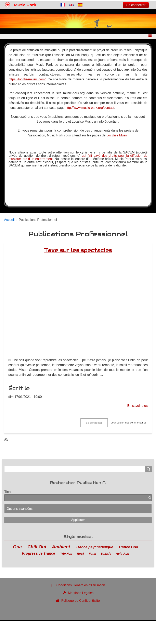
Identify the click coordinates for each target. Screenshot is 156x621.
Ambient (61, 547)
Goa (17, 547)
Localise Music (117, 136)
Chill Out (36, 547)
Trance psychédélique (94, 548)
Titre (7, 493)
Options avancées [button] (19, 509)
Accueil (9, 221)
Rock (80, 554)
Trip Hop (66, 554)
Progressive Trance (38, 554)
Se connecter (135, 5)
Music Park (25, 5)
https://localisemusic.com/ (27, 80)
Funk (92, 554)
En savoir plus (137, 406)
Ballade (106, 554)
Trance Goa (128, 548)
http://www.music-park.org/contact (89, 109)
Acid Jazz (122, 554)
